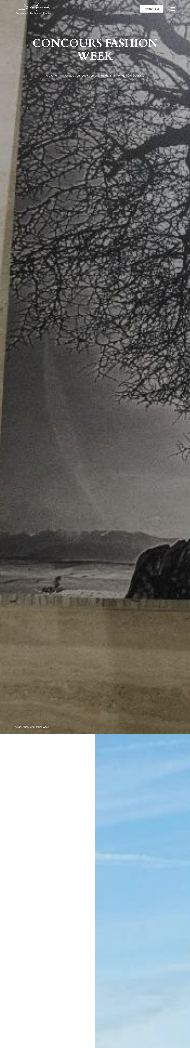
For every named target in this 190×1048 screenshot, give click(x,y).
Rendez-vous (151, 8)
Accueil (18, 727)
